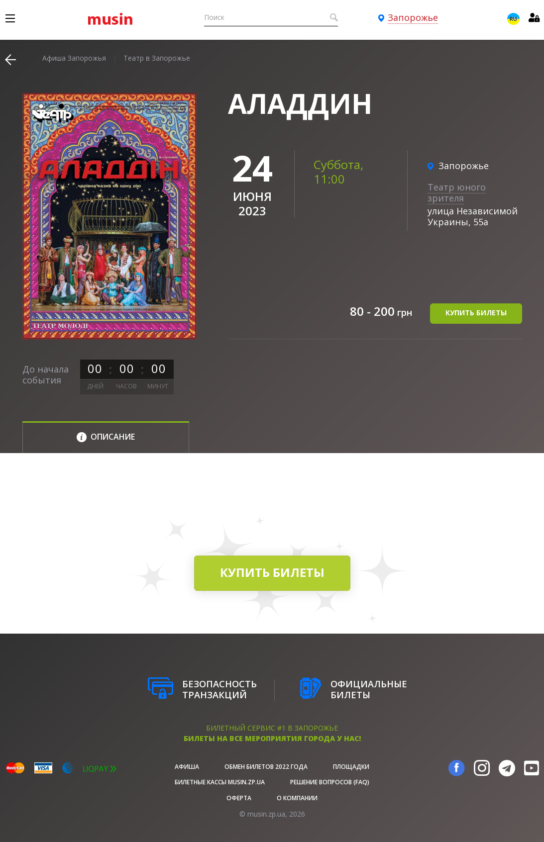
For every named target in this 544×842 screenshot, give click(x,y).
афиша (187, 766)
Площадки (351, 766)
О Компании (297, 798)
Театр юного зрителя (457, 192)
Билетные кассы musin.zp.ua (220, 782)
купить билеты (476, 312)
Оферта (238, 798)
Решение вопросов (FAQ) (329, 782)
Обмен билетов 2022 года (266, 766)
